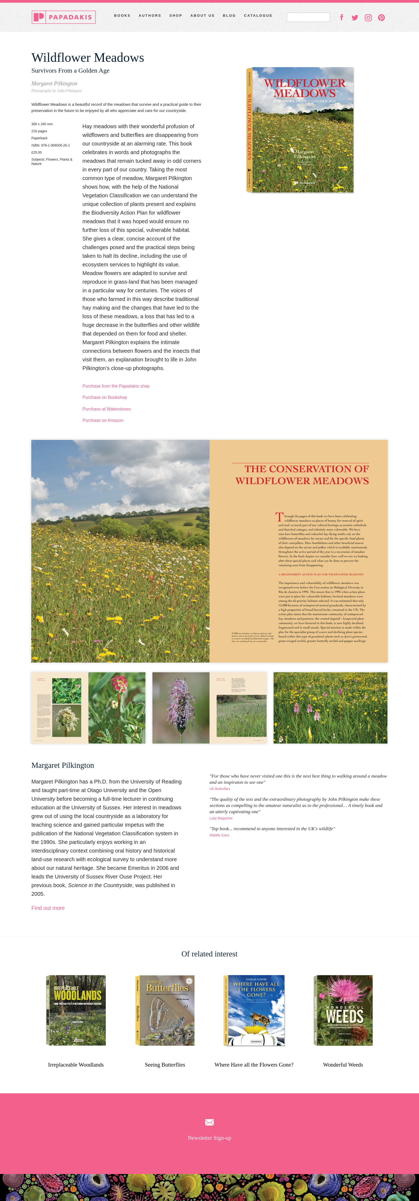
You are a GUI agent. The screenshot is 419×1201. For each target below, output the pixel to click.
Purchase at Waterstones (106, 409)
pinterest (381, 17)
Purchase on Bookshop (104, 397)
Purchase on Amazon (102, 420)
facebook (342, 17)
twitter (355, 17)
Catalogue (258, 15)
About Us (202, 15)
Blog (229, 15)
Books (122, 15)
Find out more (47, 908)
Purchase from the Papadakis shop (115, 386)
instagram (368, 18)
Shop (175, 15)
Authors (150, 15)
